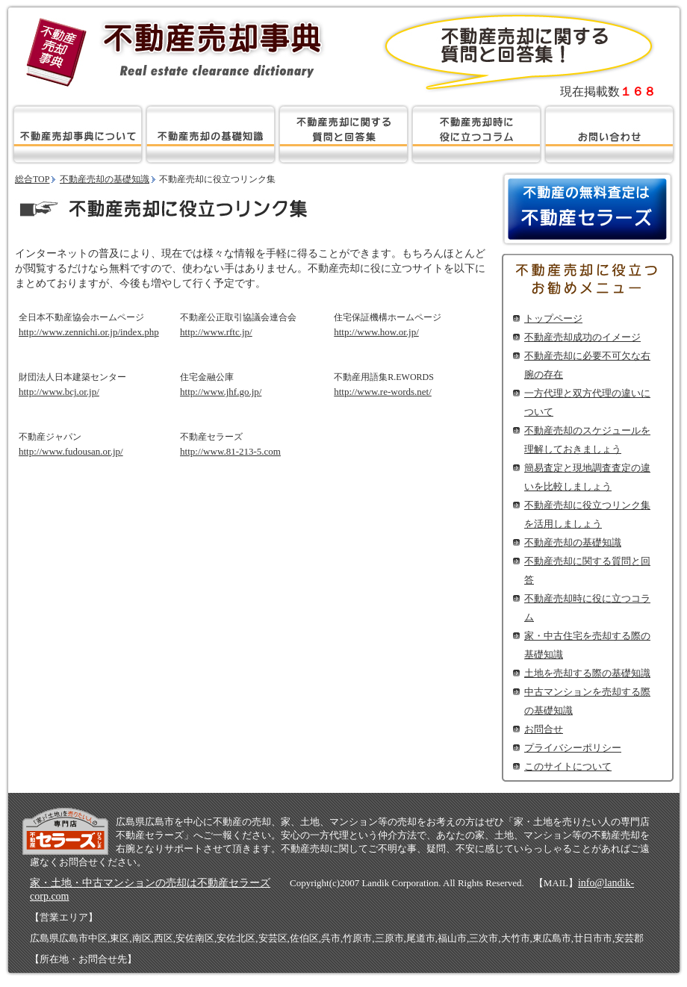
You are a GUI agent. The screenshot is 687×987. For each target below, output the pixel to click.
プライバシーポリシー (572, 747)
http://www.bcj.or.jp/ (59, 391)
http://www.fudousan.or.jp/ (71, 451)
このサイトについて (568, 766)
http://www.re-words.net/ (383, 391)
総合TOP (32, 179)
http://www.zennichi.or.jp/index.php (89, 331)
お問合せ (543, 729)
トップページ (553, 318)
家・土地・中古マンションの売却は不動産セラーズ (150, 882)
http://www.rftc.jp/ (216, 331)
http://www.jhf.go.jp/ (220, 391)
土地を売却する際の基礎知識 (587, 673)
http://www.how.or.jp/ (376, 331)
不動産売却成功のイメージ (582, 337)
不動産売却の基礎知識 (572, 542)
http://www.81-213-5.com (230, 451)
